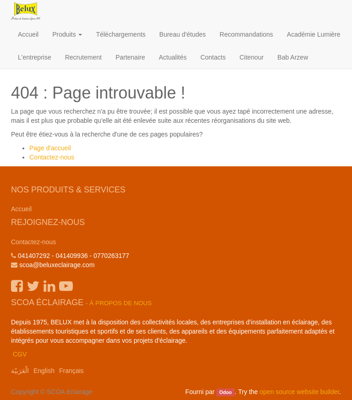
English (44, 370)
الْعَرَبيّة (20, 370)
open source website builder (300, 391)
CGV (20, 354)
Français (71, 370)
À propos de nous (120, 303)
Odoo (225, 392)
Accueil (21, 209)
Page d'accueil (50, 148)
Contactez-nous (51, 157)
